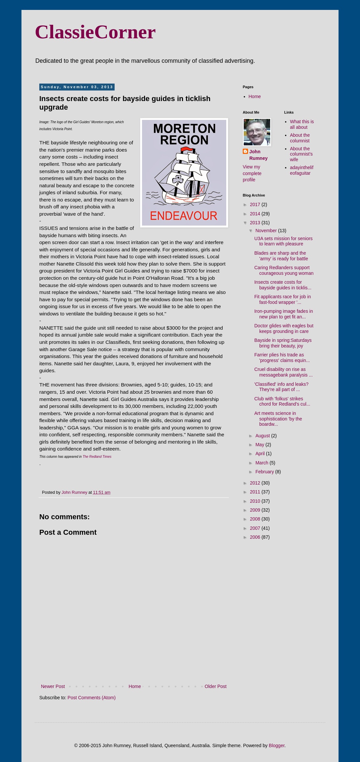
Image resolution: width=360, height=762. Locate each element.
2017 (256, 204)
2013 (256, 222)
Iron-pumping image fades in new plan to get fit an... (283, 313)
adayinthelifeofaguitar (301, 170)
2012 (256, 483)
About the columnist (300, 137)
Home (134, 686)
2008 (256, 519)
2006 (256, 537)
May (260, 444)
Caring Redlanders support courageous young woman (283, 270)
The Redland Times (97, 456)
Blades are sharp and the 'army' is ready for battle (281, 255)
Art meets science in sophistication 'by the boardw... (278, 419)
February (265, 471)
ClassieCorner (95, 32)
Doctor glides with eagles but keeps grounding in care (283, 328)
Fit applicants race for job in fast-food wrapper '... (282, 299)
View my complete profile (252, 173)
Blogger (276, 745)
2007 (256, 528)
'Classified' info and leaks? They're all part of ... (281, 386)
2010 (256, 501)
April (260, 453)
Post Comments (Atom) (92, 697)
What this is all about (302, 124)
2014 (256, 213)
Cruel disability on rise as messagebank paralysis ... (283, 372)
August (263, 435)
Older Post (216, 686)
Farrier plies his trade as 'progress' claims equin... (282, 357)
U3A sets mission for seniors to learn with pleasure (283, 241)
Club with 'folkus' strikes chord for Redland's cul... (282, 401)
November (266, 230)
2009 (256, 510)
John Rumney (258, 155)
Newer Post (53, 686)
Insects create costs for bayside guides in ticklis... (282, 284)
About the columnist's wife (301, 154)
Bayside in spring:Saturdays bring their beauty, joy (283, 343)
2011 (256, 491)
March (262, 462)
